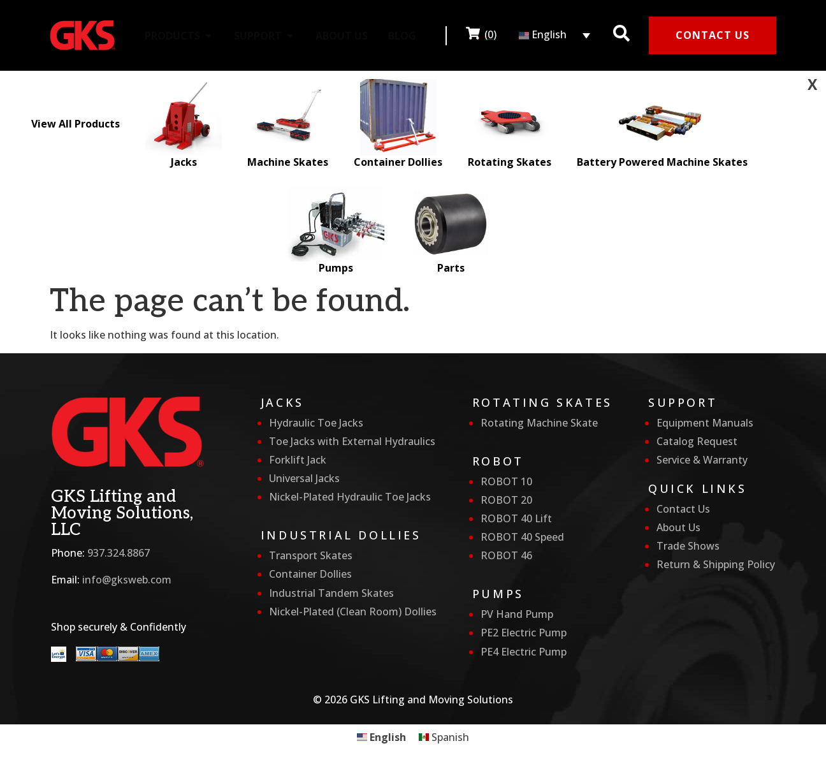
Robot (498, 461)
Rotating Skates (509, 124)
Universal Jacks (304, 478)
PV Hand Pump (517, 614)
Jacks (183, 124)
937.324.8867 (118, 553)
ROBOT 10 (506, 481)
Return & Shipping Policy (715, 564)
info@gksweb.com (126, 580)
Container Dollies (398, 124)
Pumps (336, 230)
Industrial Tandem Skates (331, 593)
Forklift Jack (297, 460)
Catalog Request (696, 441)
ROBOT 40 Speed (522, 537)
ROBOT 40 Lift (516, 518)
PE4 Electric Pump (524, 652)
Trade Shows (688, 546)
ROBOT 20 (506, 500)
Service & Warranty (702, 460)
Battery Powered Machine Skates (662, 124)
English (543, 34)
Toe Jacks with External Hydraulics (352, 441)
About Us (678, 527)
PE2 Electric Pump (524, 633)
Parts (451, 230)
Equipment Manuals (704, 423)
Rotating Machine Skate (539, 423)
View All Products (75, 124)
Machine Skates (287, 124)
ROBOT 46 (506, 555)
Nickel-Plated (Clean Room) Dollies (353, 611)
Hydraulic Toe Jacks (316, 423)
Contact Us (683, 509)
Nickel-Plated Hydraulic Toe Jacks (350, 497)
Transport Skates (310, 555)
